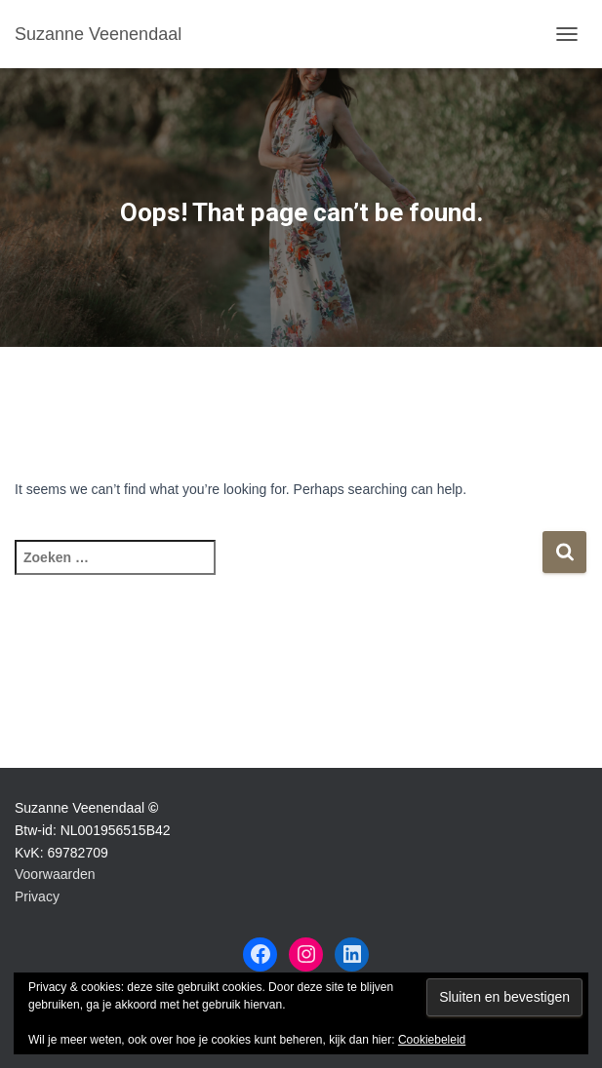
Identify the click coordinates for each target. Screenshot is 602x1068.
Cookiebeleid (431, 1040)
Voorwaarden (55, 874)
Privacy (37, 896)
